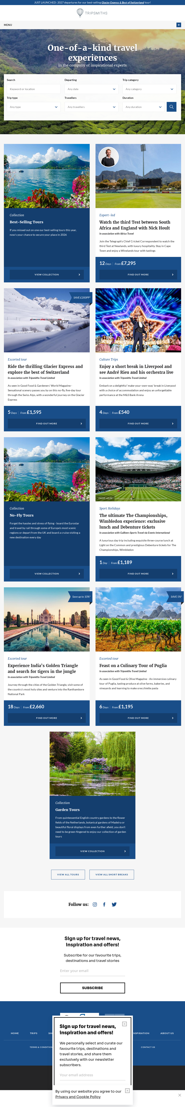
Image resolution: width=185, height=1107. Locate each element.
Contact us (148, 1047)
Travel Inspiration (135, 1033)
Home (15, 1033)
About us (167, 1033)
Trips (33, 1033)
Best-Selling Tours (26, 222)
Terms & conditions (42, 1047)
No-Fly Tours (22, 515)
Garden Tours (67, 809)
